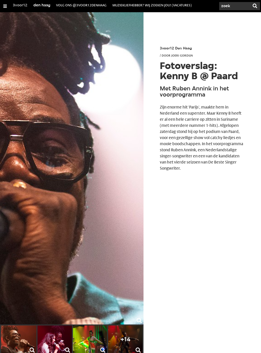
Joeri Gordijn (182, 55)
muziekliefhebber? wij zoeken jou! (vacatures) (152, 5)
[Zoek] (234, 6)
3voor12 (20, 5)
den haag (41, 5)
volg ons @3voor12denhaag (81, 5)
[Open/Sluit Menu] (5, 6)
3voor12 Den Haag (176, 48)
